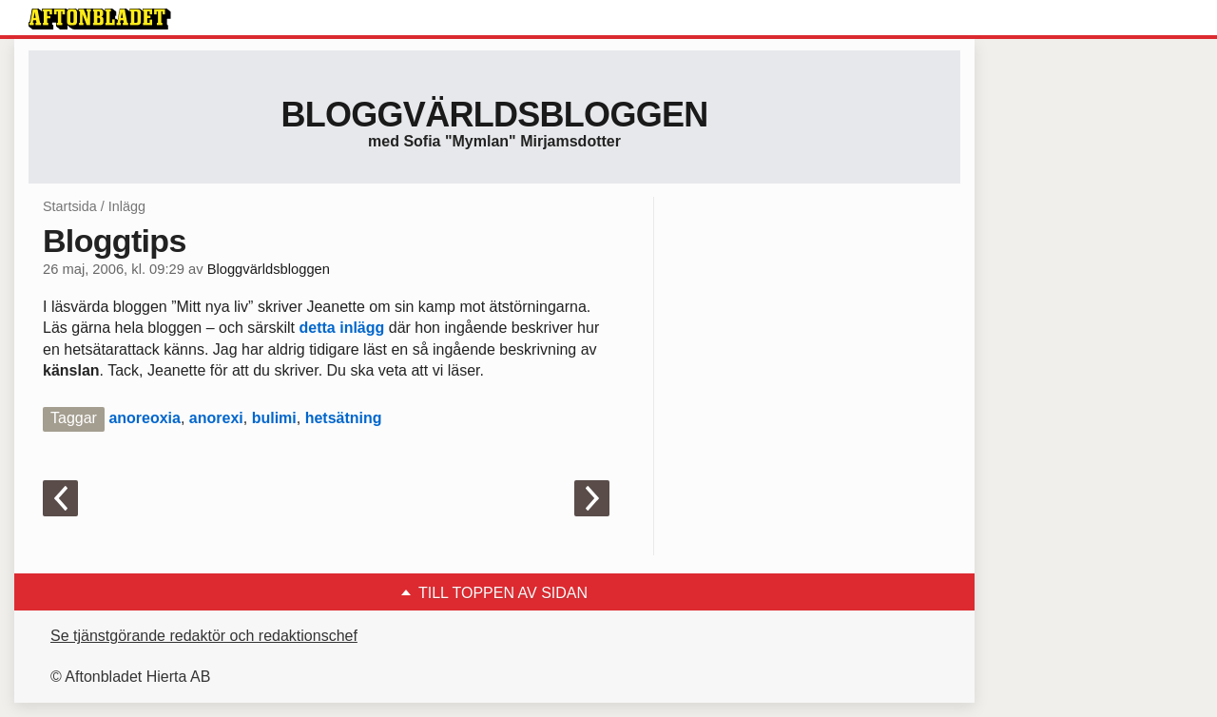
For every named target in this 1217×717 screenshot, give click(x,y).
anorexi (216, 418)
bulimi (274, 418)
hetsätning (343, 418)
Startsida (70, 206)
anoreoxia (144, 418)
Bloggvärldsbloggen (493, 114)
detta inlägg (342, 328)
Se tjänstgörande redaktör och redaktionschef (203, 636)
